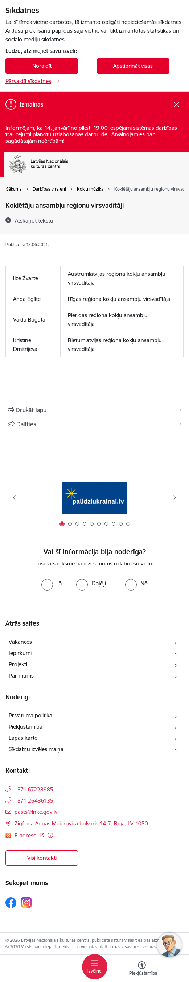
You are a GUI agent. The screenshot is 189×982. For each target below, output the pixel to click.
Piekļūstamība (25, 726)
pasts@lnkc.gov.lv (36, 811)
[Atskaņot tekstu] (34, 220)
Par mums (21, 675)
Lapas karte (23, 737)
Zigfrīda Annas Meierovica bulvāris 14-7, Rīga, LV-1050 (81, 823)
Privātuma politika (30, 715)
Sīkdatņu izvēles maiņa (36, 749)
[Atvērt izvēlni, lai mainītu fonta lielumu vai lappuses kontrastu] (142, 969)
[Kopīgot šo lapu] (94, 424)
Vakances (20, 641)
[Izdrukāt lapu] (94, 410)
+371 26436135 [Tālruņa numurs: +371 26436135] (34, 800)
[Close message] (176, 104)
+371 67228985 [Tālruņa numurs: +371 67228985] (34, 789)
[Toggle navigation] (94, 966)
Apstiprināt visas (133, 65)
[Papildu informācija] (50, 835)
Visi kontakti (42, 857)
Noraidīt (42, 65)
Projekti (18, 664)
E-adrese (26, 835)
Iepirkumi (20, 653)
